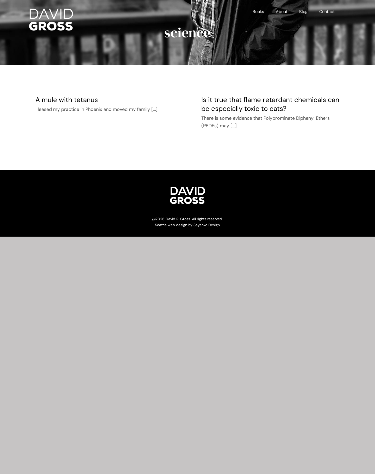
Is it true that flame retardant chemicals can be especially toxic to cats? (270, 104)
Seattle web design (171, 225)
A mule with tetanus (66, 99)
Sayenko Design (206, 225)
